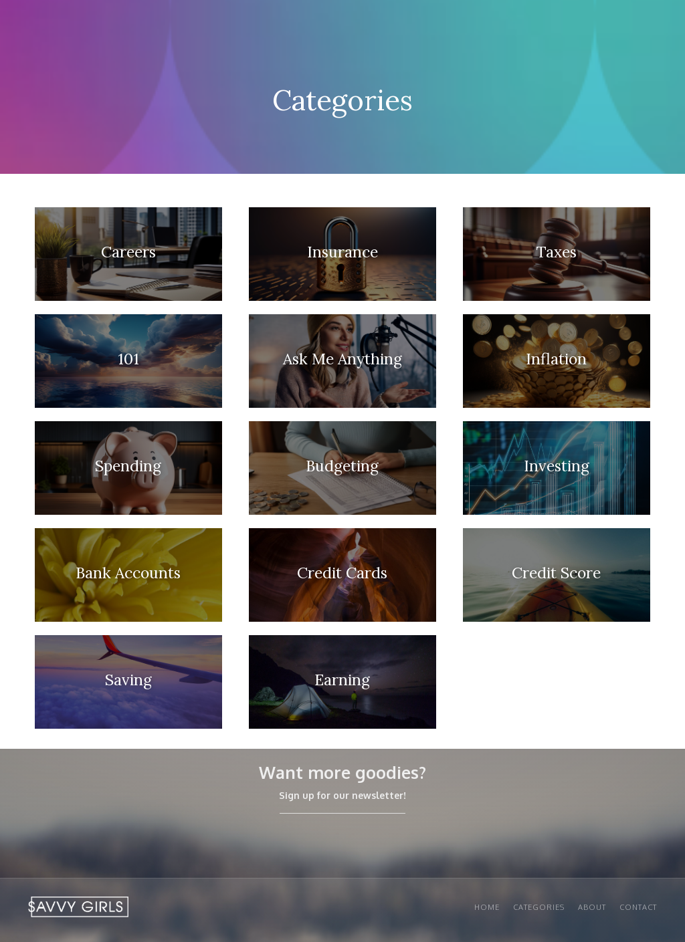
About (592, 907)
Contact (638, 907)
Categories (539, 907)
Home (487, 907)
